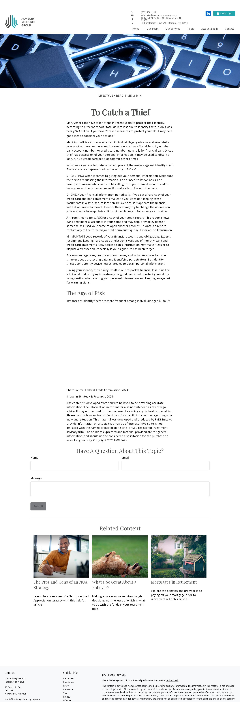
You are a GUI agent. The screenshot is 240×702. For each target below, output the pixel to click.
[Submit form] (38, 497)
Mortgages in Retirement (174, 572)
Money (66, 687)
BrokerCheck (172, 671)
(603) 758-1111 (19, 669)
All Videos (68, 698)
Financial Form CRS (116, 665)
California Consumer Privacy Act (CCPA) (203, 695)
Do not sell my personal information (182, 698)
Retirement (68, 669)
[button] (136, 19)
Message (36, 469)
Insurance (68, 680)
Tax (65, 683)
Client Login (224, 4)
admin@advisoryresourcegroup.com (23, 689)
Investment (68, 672)
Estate (66, 676)
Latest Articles (70, 694)
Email (125, 448)
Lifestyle (67, 691)
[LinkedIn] (208, 4)
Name (34, 448)
